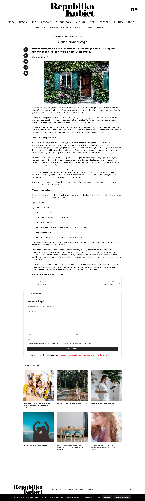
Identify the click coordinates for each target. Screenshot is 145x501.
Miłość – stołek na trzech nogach (35, 445)
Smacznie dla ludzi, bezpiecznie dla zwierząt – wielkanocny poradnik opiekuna (36, 405)
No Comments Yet (33, 294)
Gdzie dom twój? (72, 42)
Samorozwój (78, 27)
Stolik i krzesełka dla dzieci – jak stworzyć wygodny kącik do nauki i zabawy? (70, 447)
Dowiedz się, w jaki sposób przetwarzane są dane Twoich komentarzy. (83, 355)
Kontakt (63, 490)
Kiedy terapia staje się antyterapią (103, 403)
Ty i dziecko (89, 27)
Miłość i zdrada (41, 27)
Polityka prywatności (75, 490)
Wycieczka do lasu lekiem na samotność (72, 403)
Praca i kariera (66, 27)
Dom (92, 22)
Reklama (55, 490)
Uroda (23, 22)
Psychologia (63, 22)
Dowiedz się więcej (122, 497)
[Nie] (142, 497)
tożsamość (61, 274)
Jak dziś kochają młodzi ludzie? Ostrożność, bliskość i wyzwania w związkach (104, 447)
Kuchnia (80, 22)
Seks (33, 22)
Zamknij (107, 497)
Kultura (119, 22)
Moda (11, 22)
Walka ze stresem (101, 27)
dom (36, 274)
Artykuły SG (58, 36)
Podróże (105, 22)
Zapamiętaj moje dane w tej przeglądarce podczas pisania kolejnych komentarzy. (60, 343)
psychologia (43, 274)
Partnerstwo (53, 27)
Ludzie (132, 22)
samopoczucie (52, 274)
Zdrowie (46, 22)
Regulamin (89, 490)
